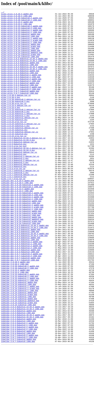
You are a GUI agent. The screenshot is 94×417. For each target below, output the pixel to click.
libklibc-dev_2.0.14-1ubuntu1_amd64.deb (21, 251)
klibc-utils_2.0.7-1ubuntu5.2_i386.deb (20, 105)
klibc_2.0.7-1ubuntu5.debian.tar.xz (19, 207)
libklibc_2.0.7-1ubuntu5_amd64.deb (18, 405)
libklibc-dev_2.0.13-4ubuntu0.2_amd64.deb (22, 229)
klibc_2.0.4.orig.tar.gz (13, 200)
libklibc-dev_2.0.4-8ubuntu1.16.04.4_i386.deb (24, 280)
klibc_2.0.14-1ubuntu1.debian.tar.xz (19, 151)
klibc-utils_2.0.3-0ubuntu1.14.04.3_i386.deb (23, 71)
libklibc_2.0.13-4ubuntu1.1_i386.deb (19, 334)
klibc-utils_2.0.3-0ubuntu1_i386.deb (19, 75)
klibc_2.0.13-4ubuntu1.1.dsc (15, 136)
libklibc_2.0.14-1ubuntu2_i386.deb (18, 363)
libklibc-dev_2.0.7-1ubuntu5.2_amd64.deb (21, 302)
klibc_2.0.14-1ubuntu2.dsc (14, 158)
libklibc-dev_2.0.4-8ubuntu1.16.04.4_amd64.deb (25, 278)
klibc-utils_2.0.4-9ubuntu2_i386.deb (19, 100)
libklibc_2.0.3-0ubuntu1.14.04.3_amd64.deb (22, 366)
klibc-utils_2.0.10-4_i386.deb (16, 17)
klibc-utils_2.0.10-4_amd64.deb (17, 14)
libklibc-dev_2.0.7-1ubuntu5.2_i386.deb (21, 305)
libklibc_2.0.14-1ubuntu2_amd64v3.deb (20, 359)
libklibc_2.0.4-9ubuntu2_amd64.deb (18, 395)
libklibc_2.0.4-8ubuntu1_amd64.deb (18, 381)
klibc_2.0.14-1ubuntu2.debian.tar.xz (19, 156)
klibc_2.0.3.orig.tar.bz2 (13, 173)
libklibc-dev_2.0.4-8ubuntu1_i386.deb (20, 285)
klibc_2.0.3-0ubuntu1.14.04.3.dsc (18, 166)
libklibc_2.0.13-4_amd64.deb (15, 322)
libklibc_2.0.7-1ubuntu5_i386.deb (18, 407)
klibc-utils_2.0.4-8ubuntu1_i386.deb (19, 85)
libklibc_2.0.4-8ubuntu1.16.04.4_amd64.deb (22, 376)
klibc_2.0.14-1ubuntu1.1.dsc (15, 149)
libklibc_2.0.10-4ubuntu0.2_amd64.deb (20, 317)
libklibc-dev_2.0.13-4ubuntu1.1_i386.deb (21, 237)
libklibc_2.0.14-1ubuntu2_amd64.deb (19, 356)
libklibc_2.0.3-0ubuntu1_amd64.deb (18, 371)
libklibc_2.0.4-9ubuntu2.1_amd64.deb (19, 385)
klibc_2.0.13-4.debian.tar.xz (16, 124)
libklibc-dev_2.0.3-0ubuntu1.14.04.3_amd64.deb (25, 268)
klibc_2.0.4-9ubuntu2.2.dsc (15, 193)
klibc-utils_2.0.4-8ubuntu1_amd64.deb (20, 83)
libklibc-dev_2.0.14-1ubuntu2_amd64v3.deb (22, 261)
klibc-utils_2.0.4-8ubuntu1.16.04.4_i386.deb (23, 80)
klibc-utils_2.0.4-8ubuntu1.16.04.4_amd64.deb (24, 78)
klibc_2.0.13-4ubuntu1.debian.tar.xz (19, 139)
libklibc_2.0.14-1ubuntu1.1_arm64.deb (20, 344)
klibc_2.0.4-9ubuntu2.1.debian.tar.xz (20, 185)
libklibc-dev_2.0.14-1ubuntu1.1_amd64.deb (22, 244)
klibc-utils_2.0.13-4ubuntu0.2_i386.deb (21, 32)
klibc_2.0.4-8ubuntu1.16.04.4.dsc (18, 178)
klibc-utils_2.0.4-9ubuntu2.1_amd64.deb (21, 88)
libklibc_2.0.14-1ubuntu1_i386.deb (18, 354)
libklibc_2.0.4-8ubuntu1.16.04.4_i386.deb (22, 378)
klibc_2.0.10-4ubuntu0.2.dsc (15, 119)
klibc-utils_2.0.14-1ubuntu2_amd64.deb (20, 58)
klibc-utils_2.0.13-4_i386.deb (16, 27)
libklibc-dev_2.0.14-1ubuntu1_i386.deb (20, 256)
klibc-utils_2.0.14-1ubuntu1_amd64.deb (20, 51)
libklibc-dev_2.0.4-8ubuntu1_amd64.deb (20, 283)
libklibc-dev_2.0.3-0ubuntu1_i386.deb (20, 276)
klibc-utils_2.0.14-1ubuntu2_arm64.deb (20, 63)
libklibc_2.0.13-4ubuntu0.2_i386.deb (19, 329)
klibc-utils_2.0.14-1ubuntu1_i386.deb (20, 56)
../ (2, 12)
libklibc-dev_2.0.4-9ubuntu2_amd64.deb (20, 298)
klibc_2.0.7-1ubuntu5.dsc (13, 210)
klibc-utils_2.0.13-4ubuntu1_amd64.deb (20, 39)
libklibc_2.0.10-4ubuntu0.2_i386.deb (19, 320)
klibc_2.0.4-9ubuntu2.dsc (13, 197)
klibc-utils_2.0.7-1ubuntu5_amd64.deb (20, 107)
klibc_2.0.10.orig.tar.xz (13, 122)
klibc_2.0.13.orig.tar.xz (13, 144)
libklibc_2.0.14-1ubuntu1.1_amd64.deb (20, 342)
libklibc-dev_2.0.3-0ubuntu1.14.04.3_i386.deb (24, 271)
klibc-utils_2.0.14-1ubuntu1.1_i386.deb (21, 49)
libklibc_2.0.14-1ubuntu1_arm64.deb (19, 351)
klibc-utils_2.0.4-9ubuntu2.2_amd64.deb (21, 93)
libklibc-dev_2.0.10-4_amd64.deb (17, 215)
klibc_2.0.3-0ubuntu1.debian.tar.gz (19, 168)
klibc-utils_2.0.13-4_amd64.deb (17, 24)
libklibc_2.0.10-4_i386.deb (15, 315)
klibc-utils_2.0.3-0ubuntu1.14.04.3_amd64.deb (24, 68)
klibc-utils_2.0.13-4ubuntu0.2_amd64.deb (21, 29)
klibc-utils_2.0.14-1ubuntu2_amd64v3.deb (21, 61)
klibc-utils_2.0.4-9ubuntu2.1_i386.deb (20, 90)
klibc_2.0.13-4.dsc (10, 127)
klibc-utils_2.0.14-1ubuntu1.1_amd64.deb (21, 44)
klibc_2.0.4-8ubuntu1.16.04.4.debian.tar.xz (23, 176)
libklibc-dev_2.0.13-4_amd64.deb (17, 224)
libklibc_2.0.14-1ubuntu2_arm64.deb (19, 361)
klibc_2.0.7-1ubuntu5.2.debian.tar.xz (20, 202)
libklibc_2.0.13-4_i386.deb (15, 324)
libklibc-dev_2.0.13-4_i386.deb (17, 227)
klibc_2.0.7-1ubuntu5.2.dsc (15, 205)
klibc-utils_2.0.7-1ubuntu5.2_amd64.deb (21, 102)
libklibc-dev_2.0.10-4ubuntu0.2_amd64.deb (22, 219)
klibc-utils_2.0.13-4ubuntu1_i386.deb (20, 41)
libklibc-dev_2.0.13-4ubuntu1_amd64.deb (21, 239)
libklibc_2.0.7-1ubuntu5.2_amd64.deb (19, 400)
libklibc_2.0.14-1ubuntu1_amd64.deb (19, 349)
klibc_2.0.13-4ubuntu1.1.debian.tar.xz (20, 134)
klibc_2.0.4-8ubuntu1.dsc (13, 183)
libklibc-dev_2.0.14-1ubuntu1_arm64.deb (21, 254)
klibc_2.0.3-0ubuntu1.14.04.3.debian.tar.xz (23, 163)
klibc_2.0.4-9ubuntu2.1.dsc (15, 188)
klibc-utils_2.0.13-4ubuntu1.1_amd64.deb (21, 34)
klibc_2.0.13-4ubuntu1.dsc (14, 141)
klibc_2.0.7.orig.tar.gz (13, 212)
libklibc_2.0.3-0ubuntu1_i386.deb (18, 373)
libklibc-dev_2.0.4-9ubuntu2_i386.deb (20, 300)
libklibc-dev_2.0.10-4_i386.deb (17, 217)
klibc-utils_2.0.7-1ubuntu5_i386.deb (19, 110)
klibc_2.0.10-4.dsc (10, 115)
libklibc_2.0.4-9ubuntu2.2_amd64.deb (19, 390)
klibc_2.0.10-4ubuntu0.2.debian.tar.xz (20, 117)
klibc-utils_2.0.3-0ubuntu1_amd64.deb (20, 73)
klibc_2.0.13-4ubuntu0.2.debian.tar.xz (20, 129)
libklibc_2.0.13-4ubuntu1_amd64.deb (19, 337)
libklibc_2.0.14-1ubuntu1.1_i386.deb (19, 346)
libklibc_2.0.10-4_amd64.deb (15, 312)
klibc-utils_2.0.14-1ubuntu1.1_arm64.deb (21, 46)
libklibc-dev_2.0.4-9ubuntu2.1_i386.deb (21, 290)
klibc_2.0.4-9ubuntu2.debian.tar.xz (19, 195)
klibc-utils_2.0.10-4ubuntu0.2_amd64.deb (21, 19)
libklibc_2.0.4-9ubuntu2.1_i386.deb (19, 388)
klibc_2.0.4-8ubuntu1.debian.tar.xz (19, 180)
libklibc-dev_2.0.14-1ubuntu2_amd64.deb (21, 259)
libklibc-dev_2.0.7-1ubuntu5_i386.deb (20, 310)
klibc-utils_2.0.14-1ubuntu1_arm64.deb (20, 53)
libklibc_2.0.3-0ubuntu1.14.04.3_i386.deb (22, 368)
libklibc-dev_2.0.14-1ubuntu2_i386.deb (20, 266)
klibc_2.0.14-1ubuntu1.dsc (14, 154)
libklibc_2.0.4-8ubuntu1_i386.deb (18, 383)
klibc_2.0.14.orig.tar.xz (13, 161)
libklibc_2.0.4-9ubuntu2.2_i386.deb (19, 393)
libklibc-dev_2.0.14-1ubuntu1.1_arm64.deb (22, 246)
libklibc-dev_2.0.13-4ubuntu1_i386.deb (20, 241)
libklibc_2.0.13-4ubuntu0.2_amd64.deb (20, 327)
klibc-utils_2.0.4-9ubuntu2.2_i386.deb (20, 95)
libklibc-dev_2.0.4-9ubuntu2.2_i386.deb (21, 295)
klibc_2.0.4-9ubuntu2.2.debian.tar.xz (20, 190)
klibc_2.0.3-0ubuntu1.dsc (13, 171)
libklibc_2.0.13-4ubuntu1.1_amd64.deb (20, 332)
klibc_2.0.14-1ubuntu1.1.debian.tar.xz (20, 146)
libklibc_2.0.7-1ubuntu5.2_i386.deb (19, 403)
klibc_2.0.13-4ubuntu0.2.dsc (15, 132)
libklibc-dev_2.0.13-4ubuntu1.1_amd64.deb (22, 234)
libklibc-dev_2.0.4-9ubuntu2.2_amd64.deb (21, 293)
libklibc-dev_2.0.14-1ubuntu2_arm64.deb (21, 263)
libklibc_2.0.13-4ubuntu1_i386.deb (18, 339)
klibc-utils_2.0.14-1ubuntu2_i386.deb (20, 66)
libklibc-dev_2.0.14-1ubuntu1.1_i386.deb (21, 249)
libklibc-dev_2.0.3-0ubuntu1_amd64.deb (20, 273)
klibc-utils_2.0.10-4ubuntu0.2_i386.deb (21, 22)
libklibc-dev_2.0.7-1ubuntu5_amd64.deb (20, 307)
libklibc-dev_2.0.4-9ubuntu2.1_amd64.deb (21, 288)
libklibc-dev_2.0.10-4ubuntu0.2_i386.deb (21, 222)
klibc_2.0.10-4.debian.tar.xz (16, 112)
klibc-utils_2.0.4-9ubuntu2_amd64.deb (20, 97)
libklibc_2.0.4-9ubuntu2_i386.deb (18, 398)
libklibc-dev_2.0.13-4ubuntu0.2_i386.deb (21, 232)
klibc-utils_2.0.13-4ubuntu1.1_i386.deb (21, 36)
